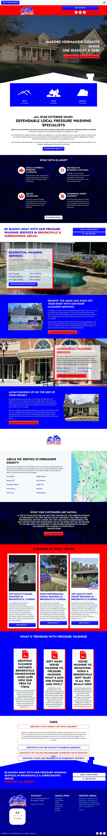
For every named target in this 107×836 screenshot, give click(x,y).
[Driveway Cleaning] (82, 95)
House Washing (26, 273)
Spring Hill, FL (83, 800)
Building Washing (71, 368)
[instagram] (80, 12)
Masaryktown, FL (89, 806)
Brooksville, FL (83, 798)
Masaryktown (32, 492)
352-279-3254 (80, 8)
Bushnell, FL (92, 804)
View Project (22, 625)
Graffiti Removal (71, 371)
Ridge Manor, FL (92, 798)
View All (81, 810)
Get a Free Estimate (10, 3)
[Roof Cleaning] (24, 95)
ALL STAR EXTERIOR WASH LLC (15, 833)
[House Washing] (53, 95)
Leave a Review (59, 800)
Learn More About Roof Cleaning (54, 332)
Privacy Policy (59, 804)
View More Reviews (53, 534)
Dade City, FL (95, 802)
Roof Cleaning (5, 273)
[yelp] (84, 12)
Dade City (31, 484)
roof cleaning (64, 313)
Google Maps (59, 798)
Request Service (53, 217)
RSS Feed (57, 810)
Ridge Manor (32, 476)
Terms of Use (58, 806)
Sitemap (57, 808)
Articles (57, 802)
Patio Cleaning (26, 279)
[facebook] (76, 12)
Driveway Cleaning (7, 276)
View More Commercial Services (80, 376)
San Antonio (32, 480)
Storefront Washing (93, 368)
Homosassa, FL (83, 804)
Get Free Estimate (90, 56)
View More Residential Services (14, 284)
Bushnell (31, 488)
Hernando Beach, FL (84, 802)
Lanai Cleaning (26, 276)
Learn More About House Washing (15, 422)
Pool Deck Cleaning (7, 279)
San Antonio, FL (92, 800)
